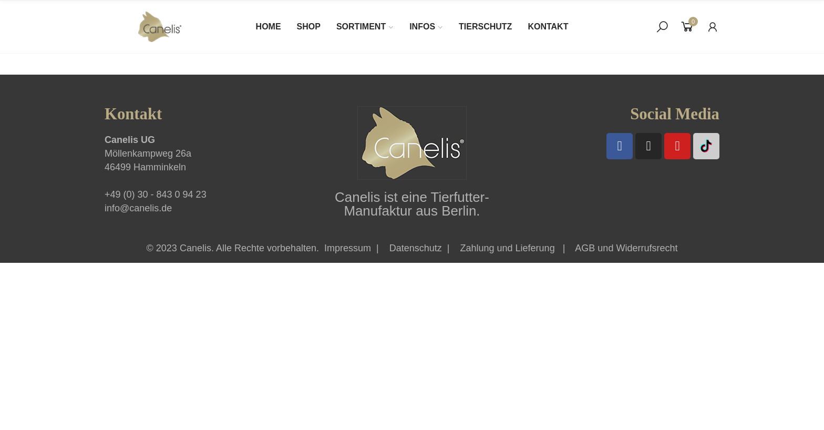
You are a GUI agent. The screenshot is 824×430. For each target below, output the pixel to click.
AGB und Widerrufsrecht (626, 248)
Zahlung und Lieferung (507, 248)
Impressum (347, 248)
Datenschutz (415, 248)
